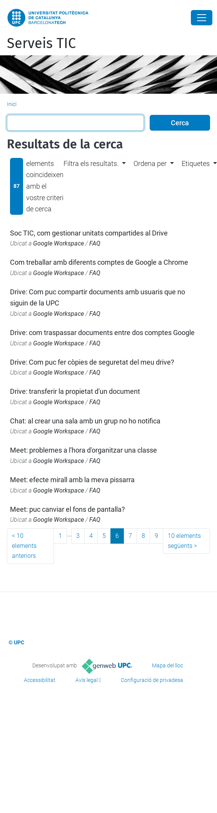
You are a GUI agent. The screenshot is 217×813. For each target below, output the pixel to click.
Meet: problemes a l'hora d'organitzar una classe (83, 450)
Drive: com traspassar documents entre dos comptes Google (102, 333)
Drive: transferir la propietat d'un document (75, 391)
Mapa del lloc (167, 665)
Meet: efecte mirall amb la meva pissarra (72, 480)
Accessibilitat (39, 680)
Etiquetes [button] (196, 163)
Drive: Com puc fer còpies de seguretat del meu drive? (92, 362)
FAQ (94, 243)
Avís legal (86, 680)
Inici (12, 104)
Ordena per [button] (150, 163)
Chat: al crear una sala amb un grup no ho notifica (85, 421)
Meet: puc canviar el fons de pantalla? (67, 509)
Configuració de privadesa (152, 680)
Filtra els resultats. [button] (91, 163)
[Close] (201, 17)
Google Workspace (58, 243)
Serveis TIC (41, 43)
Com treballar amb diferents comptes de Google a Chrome (99, 262)
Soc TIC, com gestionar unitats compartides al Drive (89, 233)
